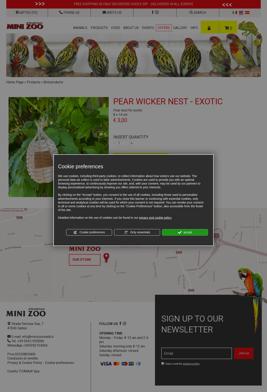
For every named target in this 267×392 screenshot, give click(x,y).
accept (185, 232)
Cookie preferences (89, 232)
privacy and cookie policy (155, 217)
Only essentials (137, 232)
